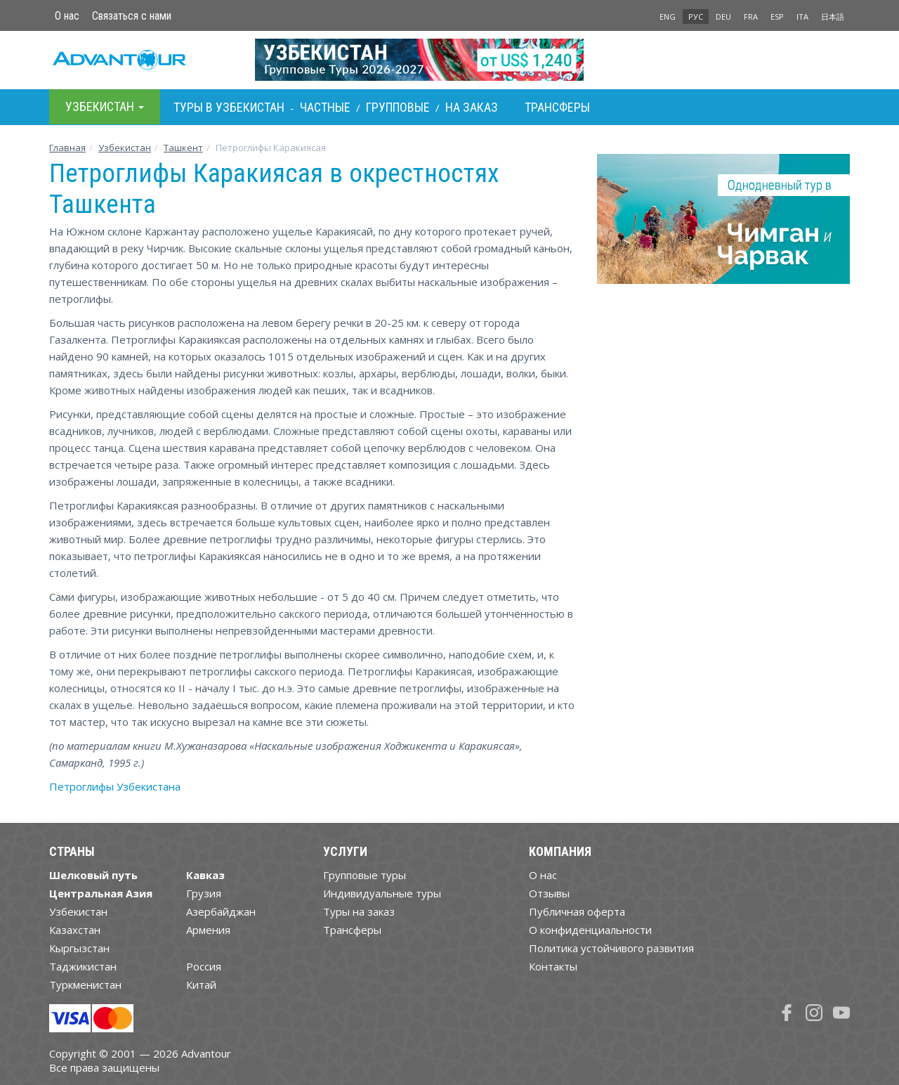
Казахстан (74, 930)
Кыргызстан (79, 948)
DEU (723, 16)
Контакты (553, 966)
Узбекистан (124, 147)
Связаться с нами (131, 15)
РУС (695, 16)
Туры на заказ (359, 911)
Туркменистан (85, 984)
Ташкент (183, 147)
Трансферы (557, 107)
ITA (802, 16)
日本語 (832, 16)
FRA (751, 16)
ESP (777, 16)
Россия (203, 966)
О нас (67, 15)
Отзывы (549, 893)
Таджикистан (83, 966)
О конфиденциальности (590, 930)
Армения (208, 930)
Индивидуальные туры (382, 893)
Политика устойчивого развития (611, 948)
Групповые (398, 107)
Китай (201, 984)
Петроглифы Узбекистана (115, 786)
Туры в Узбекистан (228, 107)
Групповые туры (364, 875)
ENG (668, 16)
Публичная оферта (577, 911)
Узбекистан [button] (104, 106)
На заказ (471, 107)
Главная (67, 147)
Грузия (203, 893)
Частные (325, 107)
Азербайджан (221, 911)
